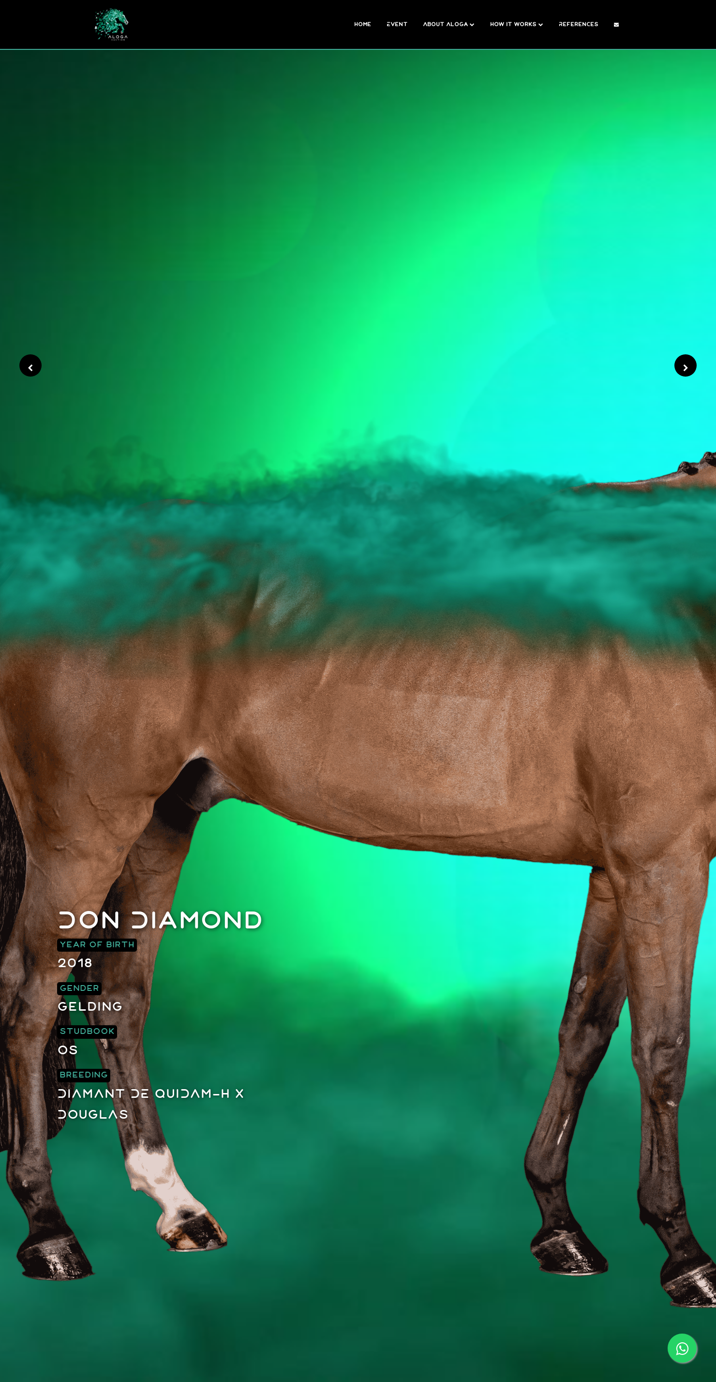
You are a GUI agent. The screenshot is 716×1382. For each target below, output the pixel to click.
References (578, 24)
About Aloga (449, 24)
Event (397, 24)
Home (362, 24)
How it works (516, 24)
